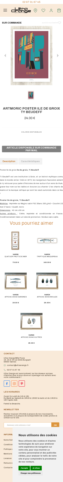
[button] (58, 55)
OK (55, 425)
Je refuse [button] (36, 468)
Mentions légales (11, 454)
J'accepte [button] (24, 468)
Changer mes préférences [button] (31, 473)
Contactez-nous (11, 468)
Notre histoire (10, 440)
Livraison (8, 458)
